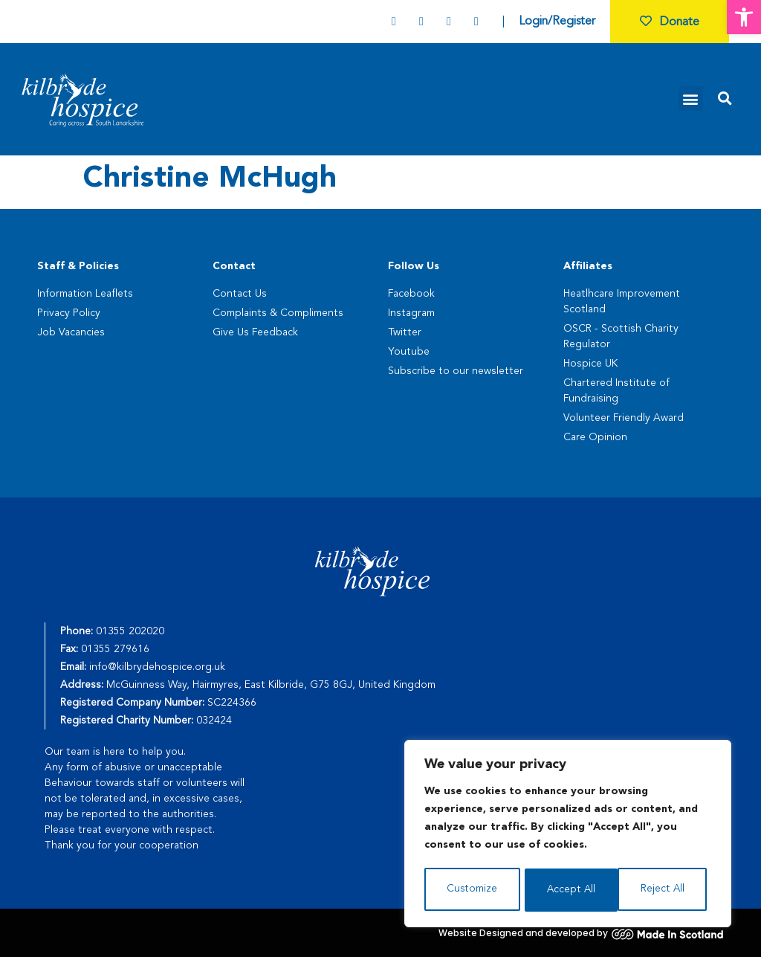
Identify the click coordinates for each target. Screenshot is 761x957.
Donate (669, 22)
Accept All (665, 890)
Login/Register (557, 22)
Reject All (568, 890)
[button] (744, 17)
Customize (471, 890)
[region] (567, 835)
